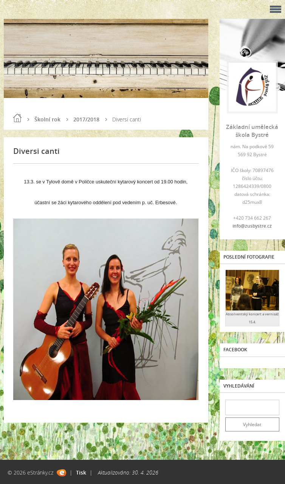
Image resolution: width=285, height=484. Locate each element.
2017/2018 (86, 119)
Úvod (17, 118)
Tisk (81, 472)
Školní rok (47, 119)
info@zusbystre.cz (252, 226)
